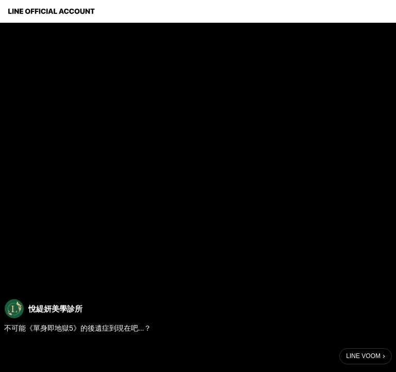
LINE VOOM (363, 356)
